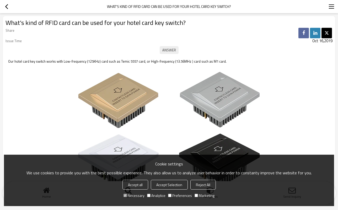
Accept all (135, 184)
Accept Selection (169, 184)
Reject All (203, 184)
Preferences (180, 195)
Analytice (156, 195)
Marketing (204, 195)
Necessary (134, 195)
